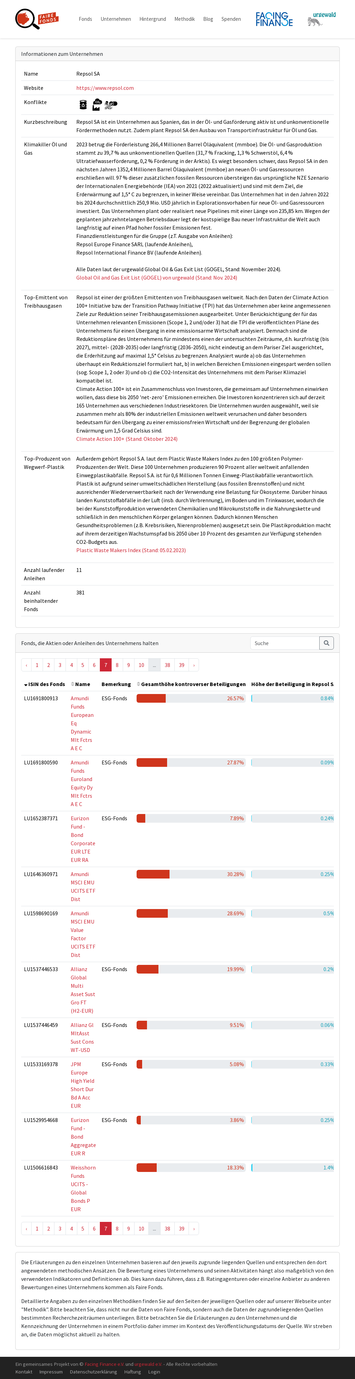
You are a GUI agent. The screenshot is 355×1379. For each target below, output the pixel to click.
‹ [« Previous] (26, 664)
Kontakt (23, 1371)
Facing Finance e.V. (104, 1364)
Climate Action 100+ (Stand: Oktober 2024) (127, 438)
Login (154, 1371)
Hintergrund (152, 19)
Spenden (231, 19)
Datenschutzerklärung (93, 1371)
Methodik (184, 19)
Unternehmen (116, 19)
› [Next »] (193, 664)
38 (167, 664)
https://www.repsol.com (105, 87)
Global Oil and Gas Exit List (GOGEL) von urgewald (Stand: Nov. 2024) (156, 277)
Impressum (51, 1371)
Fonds (85, 19)
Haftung (132, 1371)
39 (181, 664)
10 (141, 664)
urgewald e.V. (148, 1364)
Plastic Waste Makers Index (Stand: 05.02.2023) (131, 550)
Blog (208, 19)
